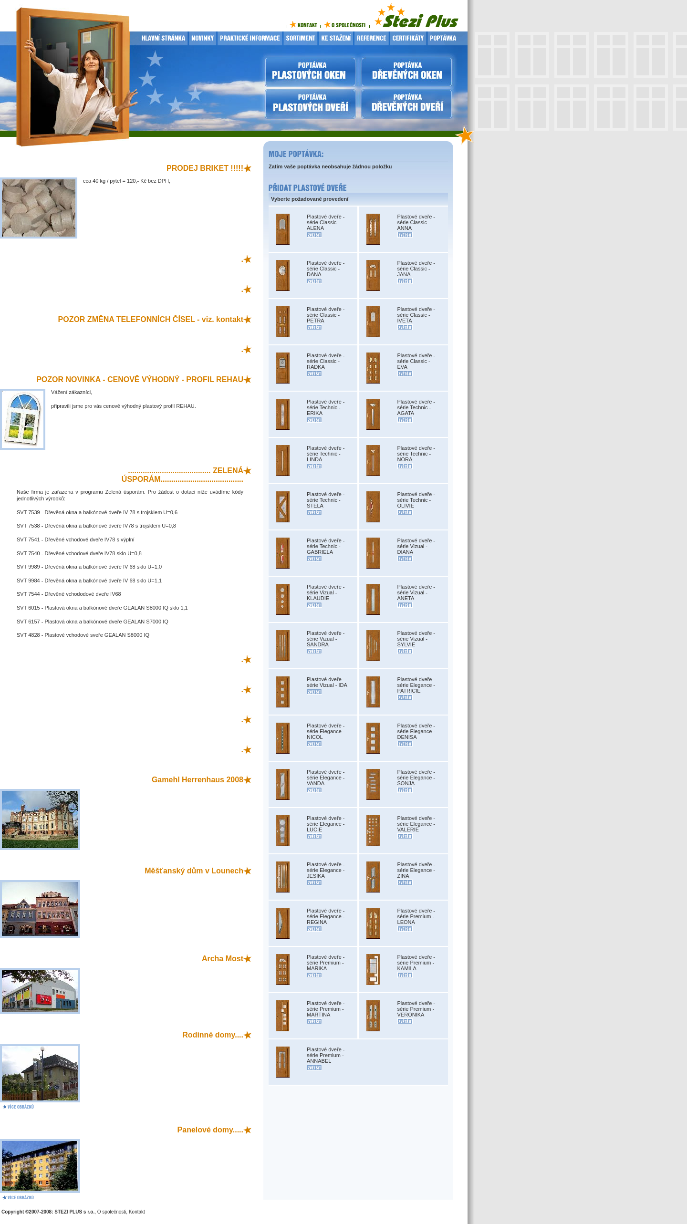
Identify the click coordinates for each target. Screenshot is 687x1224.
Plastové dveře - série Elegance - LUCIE (326, 823)
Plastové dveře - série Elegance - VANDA (326, 777)
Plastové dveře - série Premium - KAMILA (416, 962)
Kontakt (137, 1211)
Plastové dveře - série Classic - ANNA (416, 222)
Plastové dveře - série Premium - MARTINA (325, 1008)
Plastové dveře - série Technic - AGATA (416, 407)
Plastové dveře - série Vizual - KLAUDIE (325, 592)
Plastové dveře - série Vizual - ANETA (416, 592)
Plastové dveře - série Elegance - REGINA (326, 916)
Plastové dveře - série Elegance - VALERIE (416, 823)
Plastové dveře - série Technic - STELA (325, 499)
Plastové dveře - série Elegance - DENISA (416, 731)
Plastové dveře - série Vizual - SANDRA (325, 638)
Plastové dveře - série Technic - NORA (416, 453)
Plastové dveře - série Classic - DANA (325, 268)
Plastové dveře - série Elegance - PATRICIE (416, 685)
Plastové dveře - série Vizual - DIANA (416, 546)
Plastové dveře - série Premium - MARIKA (325, 962)
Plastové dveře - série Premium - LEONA (416, 916)
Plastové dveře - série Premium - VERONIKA (416, 1008)
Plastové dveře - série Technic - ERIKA (325, 407)
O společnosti (111, 1211)
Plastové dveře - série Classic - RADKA (325, 361)
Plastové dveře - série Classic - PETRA (325, 314)
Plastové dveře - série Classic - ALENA (325, 222)
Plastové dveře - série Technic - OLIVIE (416, 499)
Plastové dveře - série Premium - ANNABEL (325, 1055)
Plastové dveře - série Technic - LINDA (325, 453)
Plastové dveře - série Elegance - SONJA (416, 777)
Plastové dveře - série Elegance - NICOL (326, 731)
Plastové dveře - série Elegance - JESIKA (326, 870)
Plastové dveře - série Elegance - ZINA (416, 870)
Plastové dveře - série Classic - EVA (416, 361)
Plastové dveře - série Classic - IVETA (416, 314)
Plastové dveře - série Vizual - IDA (327, 682)
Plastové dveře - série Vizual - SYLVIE (416, 638)
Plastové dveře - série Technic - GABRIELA (325, 546)
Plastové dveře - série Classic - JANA (416, 268)
